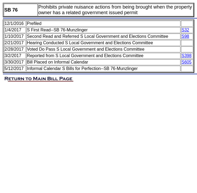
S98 (185, 36)
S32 (185, 30)
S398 (186, 55)
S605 (186, 62)
